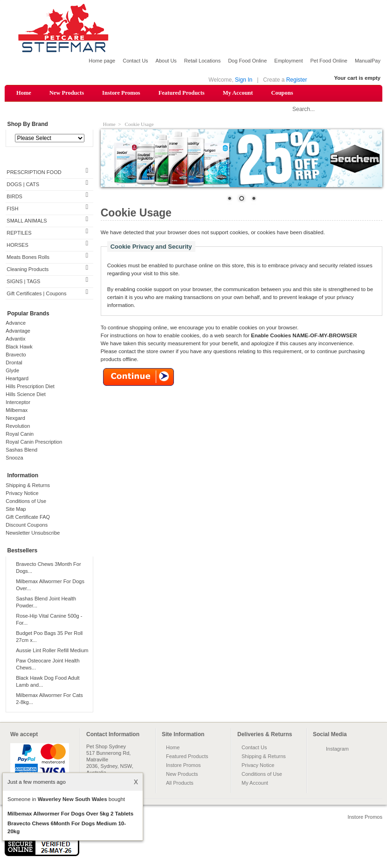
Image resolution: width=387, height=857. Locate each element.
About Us (166, 60)
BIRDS (14, 196)
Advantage (18, 331)
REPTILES (19, 233)
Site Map (16, 509)
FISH (12, 208)
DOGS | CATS (23, 184)
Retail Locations (202, 60)
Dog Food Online (247, 60)
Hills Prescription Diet (30, 386)
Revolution (18, 426)
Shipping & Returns (28, 485)
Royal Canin (20, 434)
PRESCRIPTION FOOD (34, 172)
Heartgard (17, 378)
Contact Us (135, 60)
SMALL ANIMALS (27, 220)
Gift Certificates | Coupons (36, 293)
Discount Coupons (27, 525)
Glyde (12, 370)
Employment (288, 60)
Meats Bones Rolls (28, 257)
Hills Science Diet (26, 394)
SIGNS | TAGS (23, 281)
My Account (238, 93)
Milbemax (17, 410)
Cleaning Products (27, 269)
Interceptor (18, 402)
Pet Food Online (328, 60)
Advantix (15, 338)
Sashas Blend (21, 450)
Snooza (14, 457)
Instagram (337, 749)
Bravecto (16, 354)
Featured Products (182, 93)
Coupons (282, 93)
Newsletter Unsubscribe (33, 533)
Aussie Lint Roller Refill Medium (52, 650)
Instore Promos (121, 93)
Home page (102, 60)
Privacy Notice (22, 493)
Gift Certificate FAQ (28, 517)
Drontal (14, 362)
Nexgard (15, 418)
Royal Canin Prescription (34, 442)
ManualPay (367, 60)
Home (23, 93)
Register (296, 80)
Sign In (243, 80)
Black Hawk (19, 346)
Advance (16, 323)
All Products (180, 783)
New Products (66, 93)
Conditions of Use (26, 501)
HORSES (17, 245)
